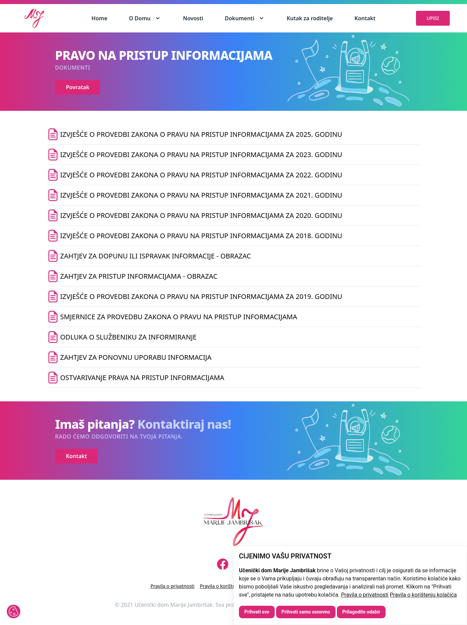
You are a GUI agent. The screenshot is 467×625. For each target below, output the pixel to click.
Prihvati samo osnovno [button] (305, 612)
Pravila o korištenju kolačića (423, 595)
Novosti (193, 18)
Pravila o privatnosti (364, 595)
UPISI (433, 18)
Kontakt (364, 18)
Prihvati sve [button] (256, 612)
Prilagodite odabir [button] (361, 612)
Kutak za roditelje (310, 18)
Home (99, 18)
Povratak (77, 87)
